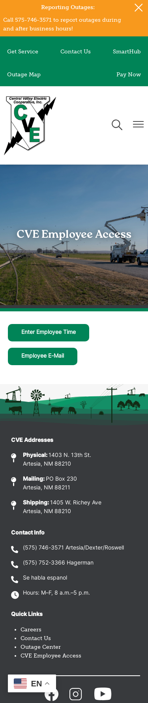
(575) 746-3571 (43, 548)
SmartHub (127, 51)
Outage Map (24, 74)
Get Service (22, 51)
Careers (31, 629)
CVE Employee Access (51, 655)
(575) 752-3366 (44, 563)
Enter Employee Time (48, 332)
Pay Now (128, 74)
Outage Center (41, 647)
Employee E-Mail (42, 356)
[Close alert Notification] (138, 7)
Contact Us (75, 51)
